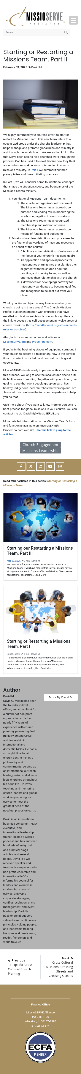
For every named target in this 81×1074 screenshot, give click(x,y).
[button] (73, 20)
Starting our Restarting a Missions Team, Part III (40, 551)
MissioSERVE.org (14, 341)
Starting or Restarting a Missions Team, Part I (38, 644)
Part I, (34, 170)
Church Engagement (40, 444)
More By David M (61, 697)
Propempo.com (42, 341)
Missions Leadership (40, 450)
